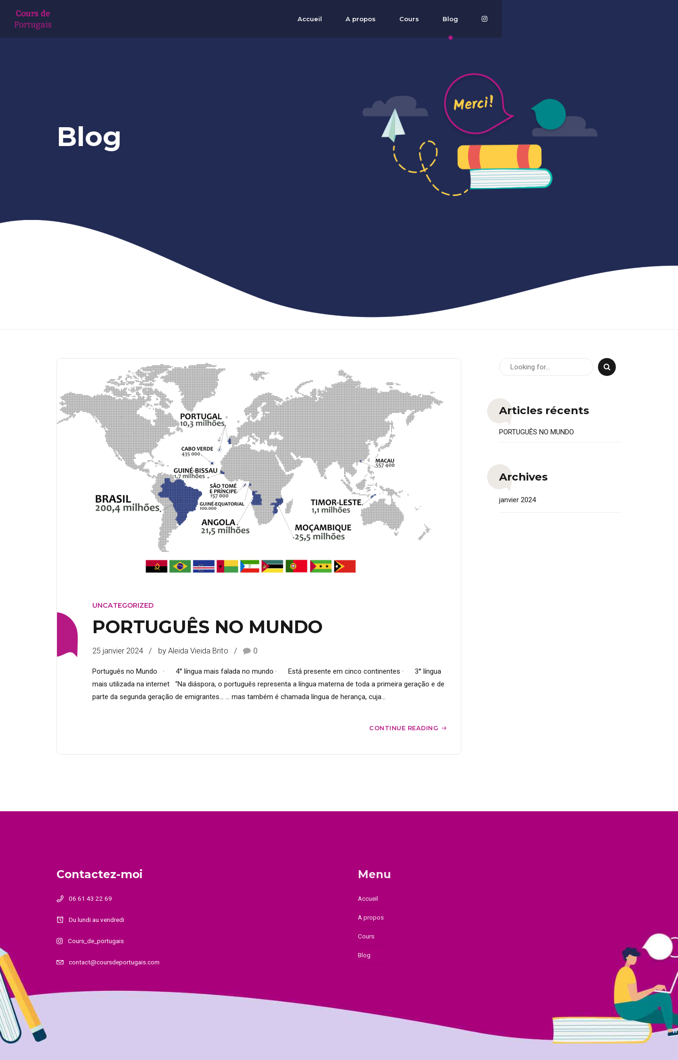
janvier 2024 (517, 500)
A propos (494, 19)
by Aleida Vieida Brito (193, 650)
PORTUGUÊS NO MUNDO (207, 626)
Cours (543, 19)
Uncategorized (122, 605)
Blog (584, 19)
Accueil (443, 19)
